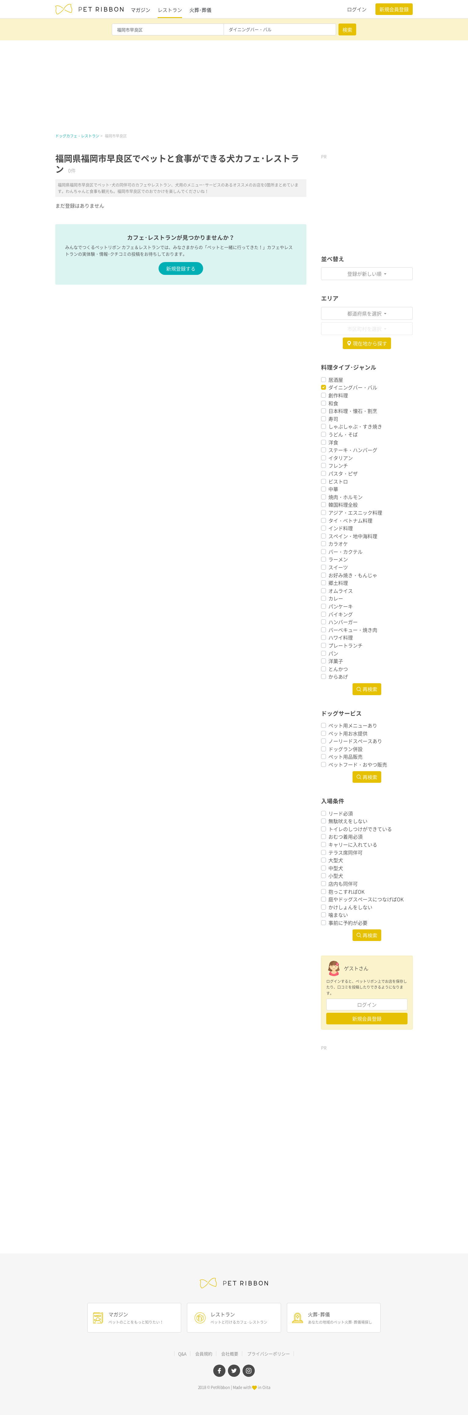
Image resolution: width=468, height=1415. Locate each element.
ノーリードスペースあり (355, 741)
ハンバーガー (343, 621)
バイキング (340, 614)
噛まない (338, 914)
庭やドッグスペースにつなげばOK (366, 899)
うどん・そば (343, 434)
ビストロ (338, 481)
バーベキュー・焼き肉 (352, 629)
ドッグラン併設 (345, 749)
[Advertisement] (234, 86)
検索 (347, 29)
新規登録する (181, 268)
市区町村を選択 (365, 328)
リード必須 (340, 813)
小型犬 (335, 875)
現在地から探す (367, 343)
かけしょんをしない (350, 907)
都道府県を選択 (365, 313)
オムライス (340, 590)
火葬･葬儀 (200, 9)
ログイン (357, 9)
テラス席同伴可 (345, 852)
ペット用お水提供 (347, 733)
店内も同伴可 (343, 883)
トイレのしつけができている (360, 829)
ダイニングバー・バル (352, 387)
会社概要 (229, 1353)
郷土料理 (338, 582)
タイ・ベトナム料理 (350, 520)
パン (333, 653)
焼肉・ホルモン (345, 497)
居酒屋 (335, 379)
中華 (333, 489)
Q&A (182, 1353)
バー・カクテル (345, 551)
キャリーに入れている (352, 844)
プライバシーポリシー (268, 1353)
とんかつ (338, 669)
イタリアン (340, 457)
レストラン (170, 9)
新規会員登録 (394, 9)
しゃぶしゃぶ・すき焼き (355, 426)
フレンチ (338, 465)
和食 (333, 403)
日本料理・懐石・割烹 (352, 410)
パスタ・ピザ (343, 473)
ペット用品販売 (345, 756)
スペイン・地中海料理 (352, 536)
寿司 (333, 418)
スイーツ (338, 567)
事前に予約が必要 (347, 922)
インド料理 (340, 528)
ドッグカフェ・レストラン (77, 136)
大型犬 (335, 860)
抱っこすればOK (346, 891)
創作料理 (338, 395)
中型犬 (335, 868)
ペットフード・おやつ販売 (357, 764)
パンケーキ (340, 606)
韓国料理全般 (343, 504)
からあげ (338, 676)
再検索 (366, 689)
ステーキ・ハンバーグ (352, 450)
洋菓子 (335, 661)
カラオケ (338, 543)
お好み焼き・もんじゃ (352, 575)
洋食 (333, 442)
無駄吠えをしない (347, 821)
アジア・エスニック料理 (355, 512)
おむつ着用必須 (345, 836)
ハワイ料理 (340, 637)
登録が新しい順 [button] (365, 273)
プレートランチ (345, 645)
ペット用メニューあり (352, 725)
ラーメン (338, 559)
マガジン (140, 9)
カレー (335, 598)
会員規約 (203, 1353)
